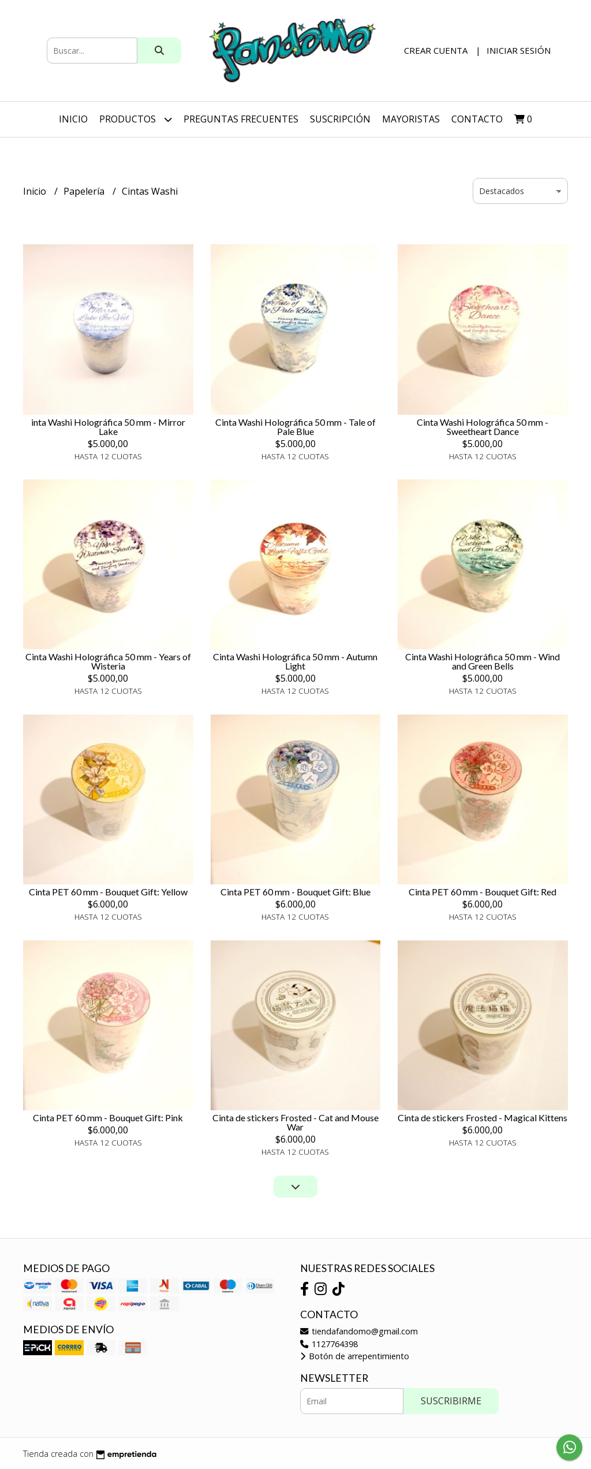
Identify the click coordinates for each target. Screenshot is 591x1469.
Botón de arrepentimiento (354, 1356)
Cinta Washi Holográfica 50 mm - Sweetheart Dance (482, 426)
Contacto (477, 119)
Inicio (73, 119)
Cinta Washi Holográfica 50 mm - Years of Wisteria (108, 661)
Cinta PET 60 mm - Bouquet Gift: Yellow (108, 891)
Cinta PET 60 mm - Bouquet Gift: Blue (295, 891)
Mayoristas (411, 119)
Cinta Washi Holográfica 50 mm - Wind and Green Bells (482, 661)
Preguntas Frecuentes (241, 119)
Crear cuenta (435, 50)
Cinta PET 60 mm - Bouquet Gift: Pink (108, 1117)
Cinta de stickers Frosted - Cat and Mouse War (295, 1122)
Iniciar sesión (519, 50)
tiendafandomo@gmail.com (359, 1331)
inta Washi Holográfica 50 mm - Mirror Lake (108, 426)
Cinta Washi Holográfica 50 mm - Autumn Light (295, 661)
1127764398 (329, 1343)
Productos (135, 119)
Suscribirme (451, 1400)
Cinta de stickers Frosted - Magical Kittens (482, 1117)
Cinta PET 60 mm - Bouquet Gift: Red (482, 891)
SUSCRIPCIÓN (340, 119)
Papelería (85, 191)
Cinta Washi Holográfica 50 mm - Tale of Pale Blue (295, 426)
